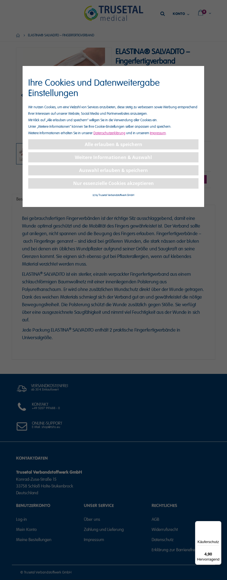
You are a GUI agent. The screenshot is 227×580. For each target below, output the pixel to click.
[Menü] (218, 524)
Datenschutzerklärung (109, 133)
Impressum (158, 133)
